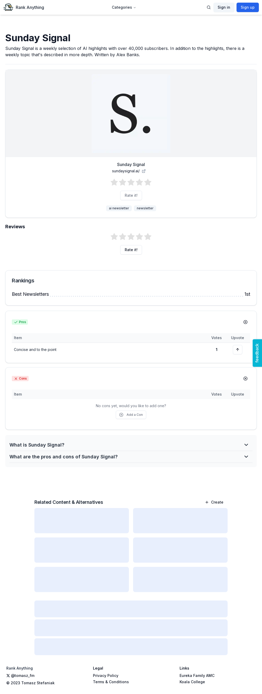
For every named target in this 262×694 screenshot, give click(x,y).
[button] (131, 182)
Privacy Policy (105, 675)
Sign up (248, 7)
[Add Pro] (245, 322)
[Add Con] (245, 378)
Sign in (224, 7)
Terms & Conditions (111, 682)
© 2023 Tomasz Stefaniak (30, 683)
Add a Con (131, 415)
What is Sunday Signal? (128, 445)
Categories (124, 7)
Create (214, 502)
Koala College (192, 682)
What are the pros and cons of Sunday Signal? (128, 456)
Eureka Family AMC (197, 675)
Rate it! (131, 195)
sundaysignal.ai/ (129, 171)
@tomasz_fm (20, 675)
